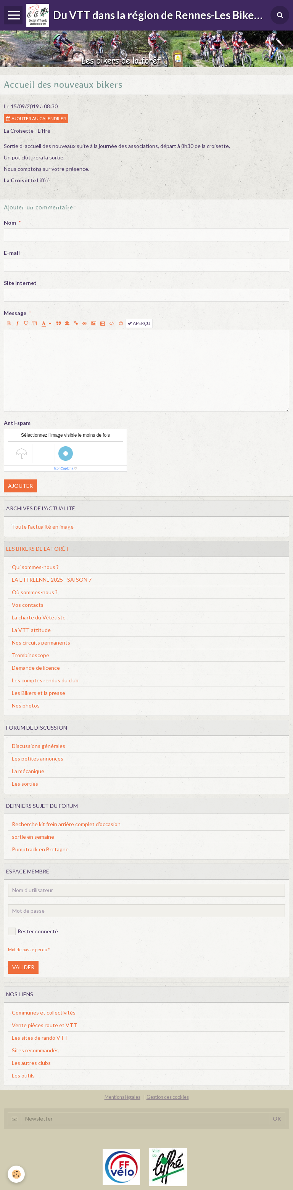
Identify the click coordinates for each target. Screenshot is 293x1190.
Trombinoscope (30, 655)
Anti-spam (17, 423)
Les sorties (25, 783)
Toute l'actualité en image (43, 526)
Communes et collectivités (44, 1012)
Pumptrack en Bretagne (40, 849)
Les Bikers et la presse (38, 693)
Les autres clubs (31, 1063)
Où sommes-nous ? (35, 592)
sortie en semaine (33, 836)
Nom (10, 222)
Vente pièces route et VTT (44, 1025)
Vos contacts (27, 604)
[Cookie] (16, 1174)
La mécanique (28, 771)
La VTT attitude (31, 630)
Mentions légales (122, 1097)
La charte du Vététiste (39, 617)
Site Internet (20, 283)
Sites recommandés (35, 1050)
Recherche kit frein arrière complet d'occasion (66, 824)
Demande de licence (36, 667)
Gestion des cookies (167, 1097)
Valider (23, 967)
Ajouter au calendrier (36, 118)
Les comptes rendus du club (45, 680)
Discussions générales (38, 746)
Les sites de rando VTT (40, 1037)
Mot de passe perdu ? (29, 949)
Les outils (23, 1075)
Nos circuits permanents (41, 642)
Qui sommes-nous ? (35, 567)
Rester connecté (33, 931)
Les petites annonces (37, 758)
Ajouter (20, 485)
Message (15, 313)
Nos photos (26, 705)
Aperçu (138, 323)
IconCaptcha (64, 468)
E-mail (12, 252)
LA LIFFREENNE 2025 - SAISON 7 (52, 579)
